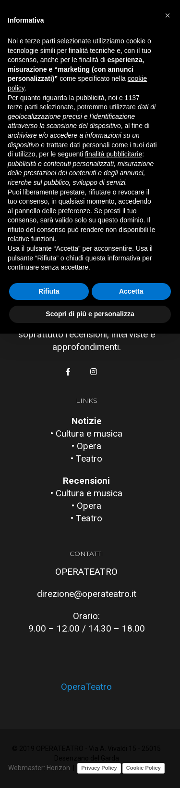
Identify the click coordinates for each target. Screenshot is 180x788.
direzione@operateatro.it (86, 593)
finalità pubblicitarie (113, 154)
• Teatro (86, 458)
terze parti (22, 107)
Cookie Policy (143, 768)
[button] (167, 15)
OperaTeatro (86, 686)
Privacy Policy (99, 768)
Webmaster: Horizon (39, 768)
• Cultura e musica (86, 433)
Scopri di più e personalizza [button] (90, 314)
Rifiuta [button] (49, 291)
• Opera (86, 446)
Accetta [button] (131, 291)
